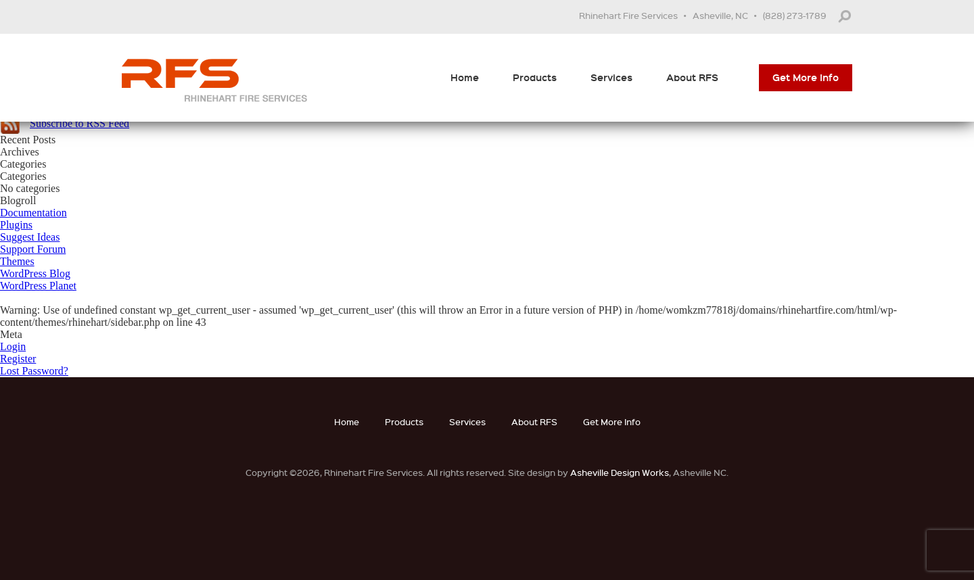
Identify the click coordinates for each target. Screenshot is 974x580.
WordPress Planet (38, 285)
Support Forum (33, 249)
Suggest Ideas (30, 237)
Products (535, 77)
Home (464, 77)
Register (18, 358)
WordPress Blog (35, 273)
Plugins (16, 225)
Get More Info (805, 77)
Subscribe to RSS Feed (79, 123)
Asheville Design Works (619, 472)
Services (611, 77)
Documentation (33, 212)
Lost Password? (34, 371)
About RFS (692, 77)
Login (13, 346)
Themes (17, 261)
